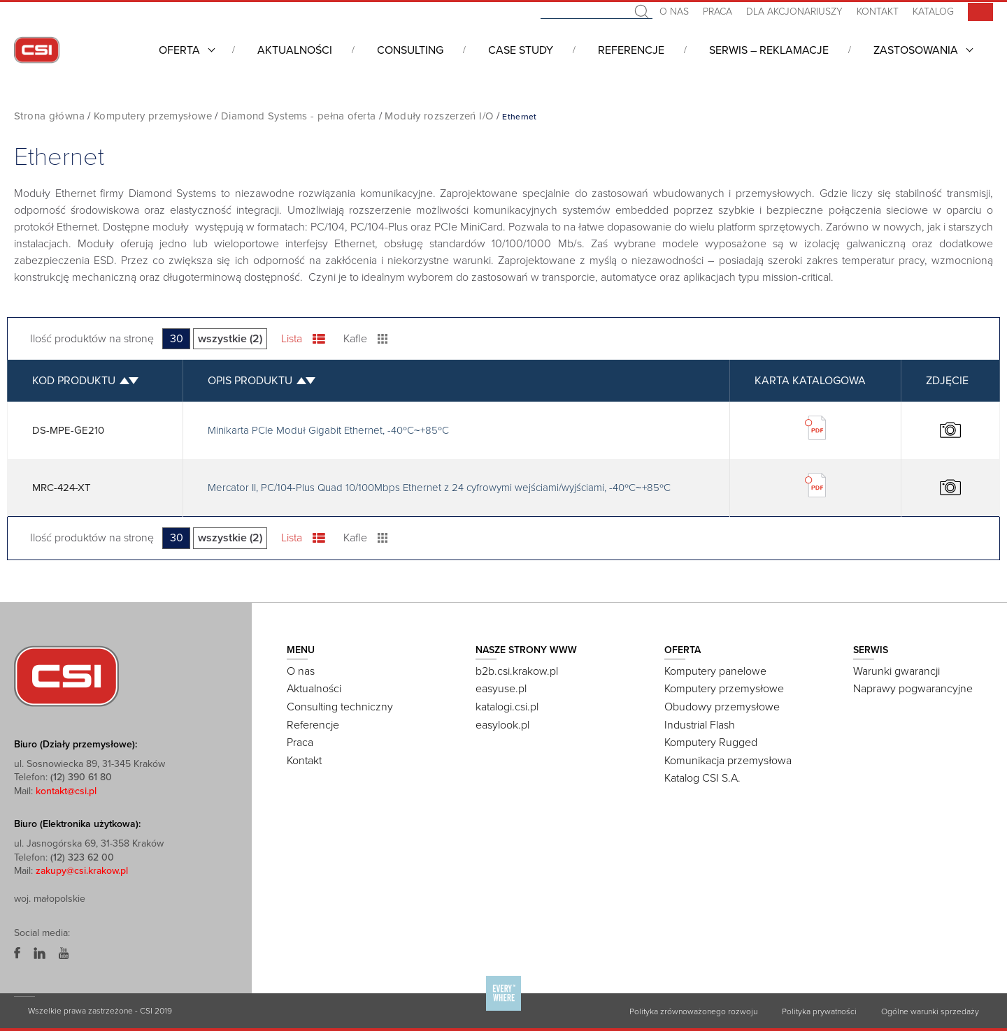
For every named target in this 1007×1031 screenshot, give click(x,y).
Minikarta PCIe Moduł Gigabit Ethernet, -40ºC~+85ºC (328, 430)
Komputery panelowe (715, 671)
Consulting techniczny (340, 707)
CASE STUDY (520, 50)
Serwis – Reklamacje (769, 50)
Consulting (410, 50)
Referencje (631, 50)
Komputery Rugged (710, 743)
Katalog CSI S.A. (702, 778)
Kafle (365, 339)
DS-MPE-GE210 (68, 430)
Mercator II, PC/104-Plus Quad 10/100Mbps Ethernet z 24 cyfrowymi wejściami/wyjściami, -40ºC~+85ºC (439, 487)
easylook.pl (502, 725)
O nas (674, 11)
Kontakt (878, 11)
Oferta (179, 50)
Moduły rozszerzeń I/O (439, 116)
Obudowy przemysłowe (722, 707)
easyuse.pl (501, 689)
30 (176, 339)
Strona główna (49, 116)
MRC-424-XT (61, 487)
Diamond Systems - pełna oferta (298, 116)
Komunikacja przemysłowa (728, 761)
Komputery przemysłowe (153, 116)
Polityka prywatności (819, 1011)
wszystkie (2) (230, 339)
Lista (303, 339)
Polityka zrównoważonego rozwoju (693, 1011)
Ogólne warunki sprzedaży (930, 1011)
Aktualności (294, 50)
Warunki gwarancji (896, 671)
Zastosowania (915, 50)
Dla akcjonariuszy (794, 11)
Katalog (933, 11)
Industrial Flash (699, 725)
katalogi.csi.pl (507, 707)
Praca (717, 11)
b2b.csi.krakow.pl (517, 671)
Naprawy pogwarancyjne (913, 689)
